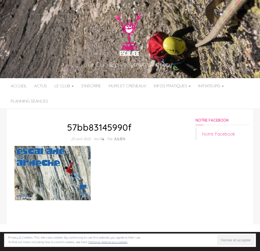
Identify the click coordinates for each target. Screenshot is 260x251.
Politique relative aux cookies (107, 242)
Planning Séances (29, 101)
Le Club (64, 85)
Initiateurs (211, 85)
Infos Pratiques (172, 85)
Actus (40, 85)
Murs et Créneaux (127, 85)
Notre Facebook (212, 120)
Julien (119, 139)
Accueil (19, 85)
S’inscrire (91, 85)
